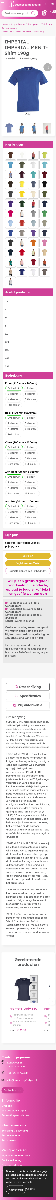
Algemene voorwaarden (15, 1155)
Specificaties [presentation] (30, 696)
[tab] (28, 687)
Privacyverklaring (11, 1165)
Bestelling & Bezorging (14, 1130)
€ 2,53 (17, 1030)
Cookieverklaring (11, 1160)
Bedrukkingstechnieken (15, 1115)
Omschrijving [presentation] (30, 687)
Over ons (6, 1105)
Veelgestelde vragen (13, 1110)
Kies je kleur (14, 144)
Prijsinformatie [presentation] (30, 705)
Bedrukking (13, 375)
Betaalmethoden (11, 1135)
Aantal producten (18, 292)
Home (4, 24)
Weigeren (30, 1189)
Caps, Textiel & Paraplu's (24, 24)
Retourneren (8, 1140)
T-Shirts (45, 24)
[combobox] (19, 13)
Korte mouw (8, 28)
